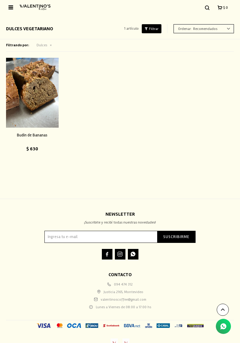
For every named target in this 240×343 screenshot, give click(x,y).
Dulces (42, 45)
